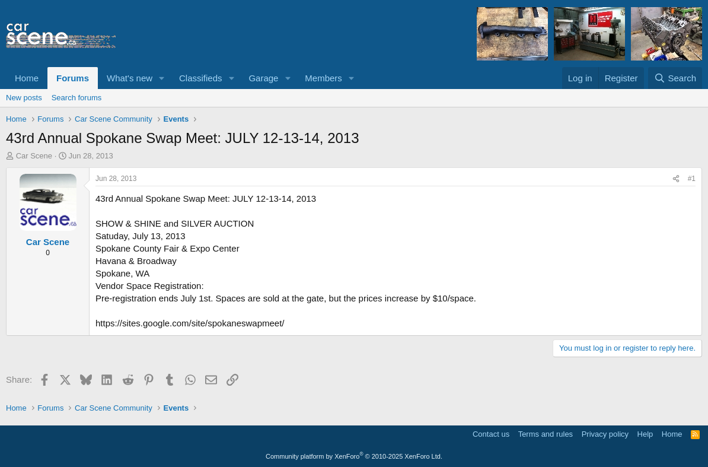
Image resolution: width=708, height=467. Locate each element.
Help (645, 434)
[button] (162, 78)
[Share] (676, 179)
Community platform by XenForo (354, 456)
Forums (72, 78)
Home (27, 78)
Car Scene (34, 155)
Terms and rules (545, 434)
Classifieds (200, 78)
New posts (24, 97)
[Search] (675, 78)
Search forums (77, 97)
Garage (263, 78)
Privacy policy (605, 434)
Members (323, 78)
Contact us (491, 434)
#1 (692, 178)
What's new (129, 78)
